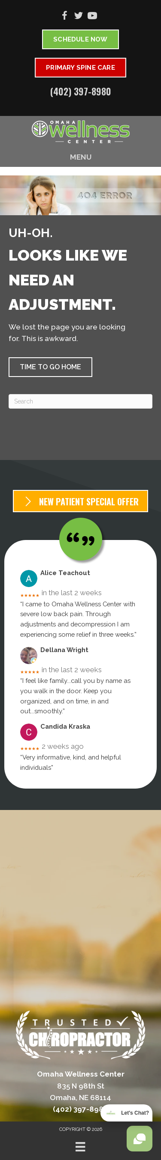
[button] (50, 367)
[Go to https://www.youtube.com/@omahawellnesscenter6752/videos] (92, 17)
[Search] (80, 401)
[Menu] (80, 1147)
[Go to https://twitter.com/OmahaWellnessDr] (78, 17)
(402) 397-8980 (80, 91)
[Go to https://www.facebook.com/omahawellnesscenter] (65, 17)
